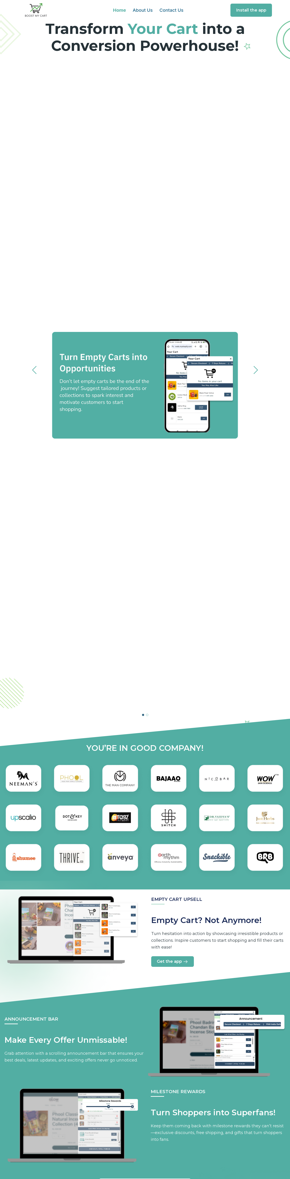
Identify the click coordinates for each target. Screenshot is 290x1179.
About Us (143, 10)
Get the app (172, 961)
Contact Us (171, 10)
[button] (143, 715)
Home (119, 10)
